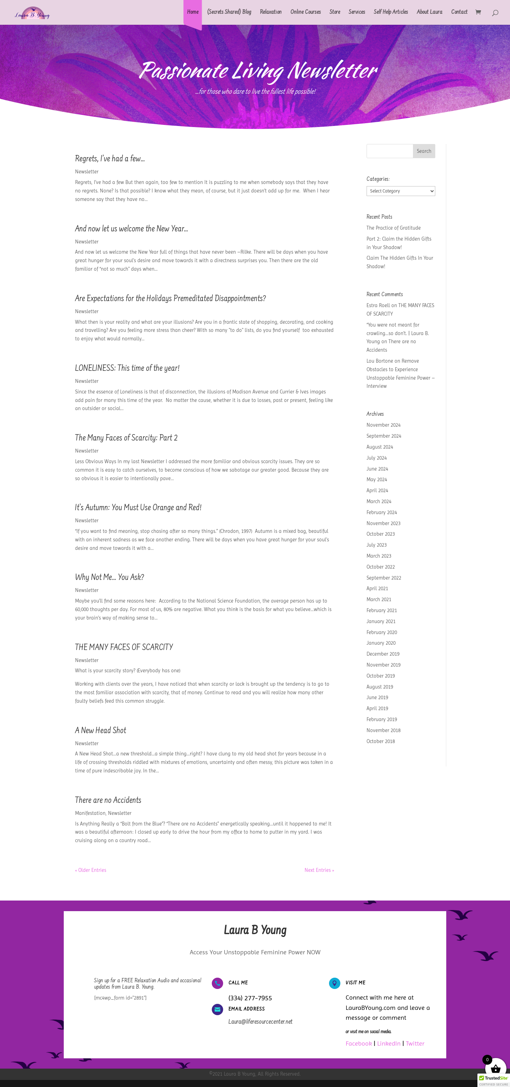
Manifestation (90, 813)
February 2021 (382, 610)
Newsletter (86, 171)
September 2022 (384, 578)
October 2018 (381, 741)
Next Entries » (319, 870)
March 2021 (379, 599)
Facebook (359, 1043)
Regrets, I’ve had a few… (110, 159)
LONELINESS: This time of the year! (127, 369)
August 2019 (380, 687)
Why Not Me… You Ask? (109, 578)
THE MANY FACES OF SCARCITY (124, 648)
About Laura (429, 13)
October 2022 (381, 567)
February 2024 (382, 512)
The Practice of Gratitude (394, 228)
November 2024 (384, 425)
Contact (459, 13)
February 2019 (382, 719)
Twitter (415, 1043)
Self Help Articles (391, 13)
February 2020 (382, 632)
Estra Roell (378, 305)
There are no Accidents (108, 801)
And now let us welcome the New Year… (131, 229)
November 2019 (384, 665)
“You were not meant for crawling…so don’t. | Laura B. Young (398, 333)
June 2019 (377, 697)
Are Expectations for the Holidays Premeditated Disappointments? (170, 299)
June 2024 (377, 469)
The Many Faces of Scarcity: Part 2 (126, 438)
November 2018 (384, 730)
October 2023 (381, 534)
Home (192, 13)
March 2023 (379, 556)
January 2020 (381, 643)
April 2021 (377, 588)
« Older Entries (90, 870)
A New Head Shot (100, 731)
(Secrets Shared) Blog (229, 13)
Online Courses (305, 13)
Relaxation (271, 13)
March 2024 (379, 501)
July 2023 (377, 545)
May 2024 (377, 479)
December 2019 (383, 654)
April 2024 (377, 490)
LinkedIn (389, 1043)
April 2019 (377, 708)
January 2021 (381, 621)
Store (335, 13)
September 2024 (384, 436)
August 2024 (380, 447)
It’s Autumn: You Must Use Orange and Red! (138, 508)
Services (357, 13)
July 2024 (377, 458)
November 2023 (384, 523)
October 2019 (381, 676)
